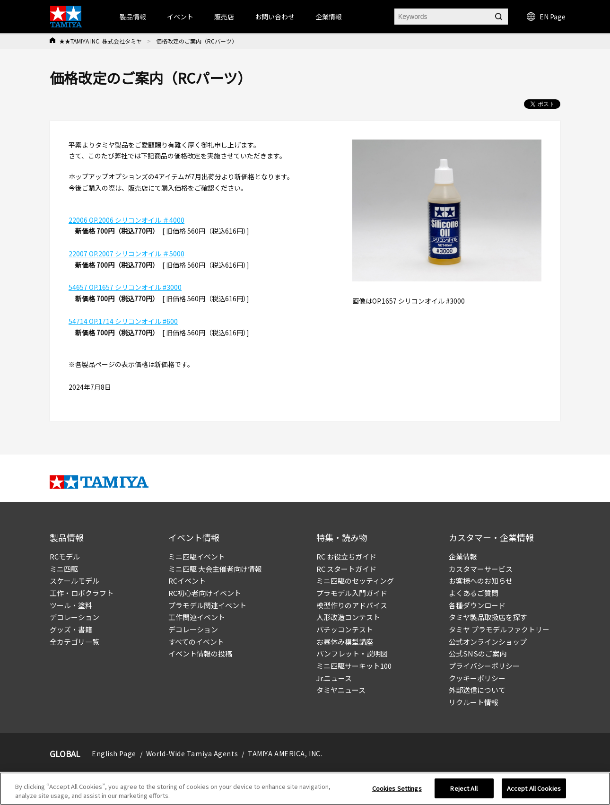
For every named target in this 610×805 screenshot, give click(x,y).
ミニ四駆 (64, 569)
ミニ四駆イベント (196, 556)
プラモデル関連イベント (207, 605)
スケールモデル (74, 581)
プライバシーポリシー (484, 666)
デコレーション (74, 617)
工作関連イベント (196, 617)
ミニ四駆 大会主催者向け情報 (215, 569)
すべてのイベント (196, 642)
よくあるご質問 (473, 593)
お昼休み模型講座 (344, 642)
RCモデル (65, 556)
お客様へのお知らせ (481, 581)
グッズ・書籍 (71, 629)
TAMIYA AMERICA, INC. (285, 753)
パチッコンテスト (344, 629)
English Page (114, 753)
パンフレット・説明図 (352, 653)
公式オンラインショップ (488, 642)
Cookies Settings (397, 788)
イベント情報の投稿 (200, 653)
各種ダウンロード (477, 605)
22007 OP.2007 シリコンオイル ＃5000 (126, 253)
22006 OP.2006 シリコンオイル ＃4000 (126, 220)
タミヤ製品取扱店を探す (488, 617)
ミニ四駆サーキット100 (354, 666)
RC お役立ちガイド (346, 556)
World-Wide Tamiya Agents (192, 753)
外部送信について (477, 690)
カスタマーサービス (481, 569)
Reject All (463, 788)
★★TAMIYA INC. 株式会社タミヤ (100, 41)
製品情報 (133, 16)
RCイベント (187, 581)
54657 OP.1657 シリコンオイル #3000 (125, 287)
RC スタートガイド (346, 569)
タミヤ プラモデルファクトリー (499, 629)
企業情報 (463, 556)
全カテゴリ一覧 (74, 642)
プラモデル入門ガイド (351, 593)
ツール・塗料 (71, 605)
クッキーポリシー (477, 678)
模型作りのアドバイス (351, 605)
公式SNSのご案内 (477, 653)
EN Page (546, 16)
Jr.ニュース (334, 678)
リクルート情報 (473, 702)
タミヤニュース (341, 690)
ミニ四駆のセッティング (355, 581)
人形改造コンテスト (348, 617)
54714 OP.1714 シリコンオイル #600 (123, 321)
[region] (305, 788)
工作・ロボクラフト (81, 593)
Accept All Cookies (534, 788)
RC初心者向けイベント (204, 593)
